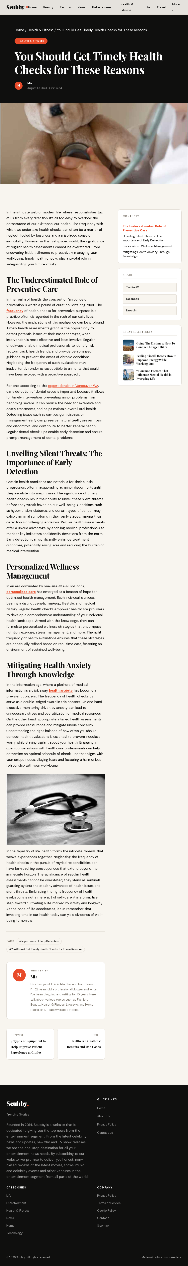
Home (32, 7)
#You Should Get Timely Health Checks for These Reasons (45, 949)
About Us (103, 1116)
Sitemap (103, 1226)
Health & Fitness (40, 30)
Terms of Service (109, 1203)
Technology (14, 1233)
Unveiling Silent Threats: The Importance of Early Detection (143, 239)
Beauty (48, 7)
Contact (103, 1218)
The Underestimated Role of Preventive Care (144, 229)
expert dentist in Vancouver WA (73, 385)
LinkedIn (131, 312)
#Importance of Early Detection (39, 941)
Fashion (65, 7)
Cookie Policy (106, 1211)
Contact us (105, 1133)
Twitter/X (132, 289)
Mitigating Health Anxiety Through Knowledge (146, 255)
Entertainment (103, 7)
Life (147, 7)
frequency (14, 311)
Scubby (17, 7)
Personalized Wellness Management (147, 247)
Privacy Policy (106, 1125)
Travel (161, 7)
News (81, 7)
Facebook (132, 300)
